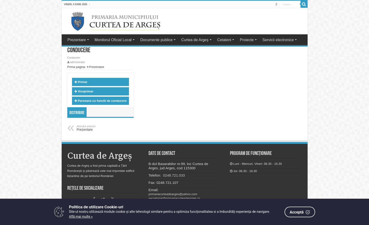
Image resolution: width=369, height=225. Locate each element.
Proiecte (247, 40)
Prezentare (77, 40)
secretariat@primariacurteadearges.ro (174, 198)
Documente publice (156, 40)
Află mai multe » (80, 216)
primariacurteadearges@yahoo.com (172, 194)
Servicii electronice (278, 40)
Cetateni (224, 40)
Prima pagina (76, 67)
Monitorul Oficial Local (113, 40)
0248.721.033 (173, 175)
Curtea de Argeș (195, 40)
